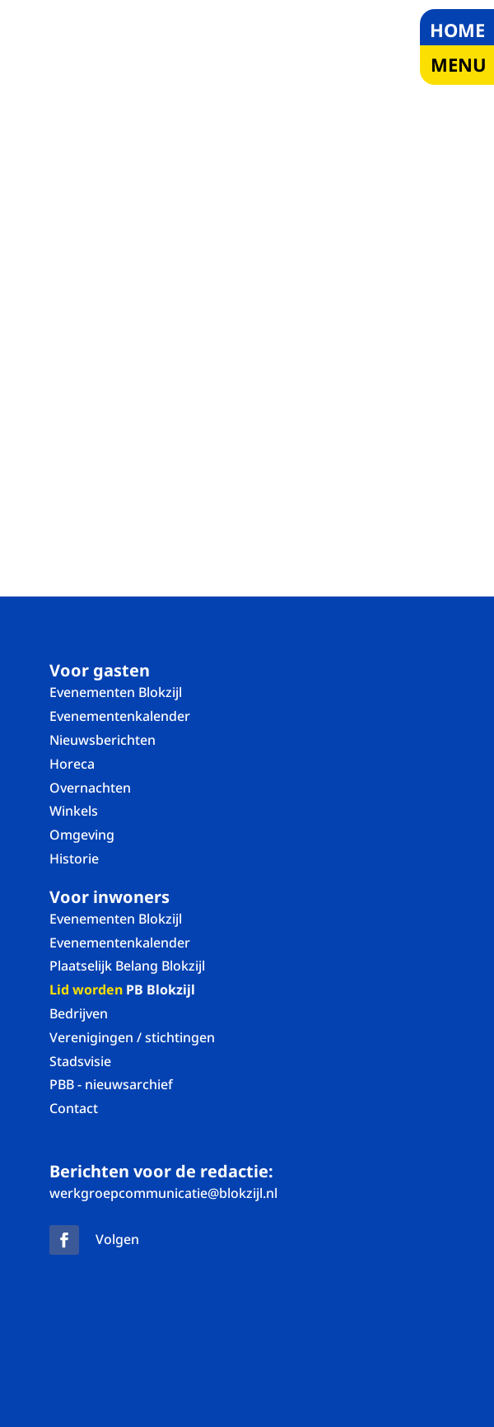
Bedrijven (78, 1013)
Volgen (117, 1239)
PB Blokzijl (122, 989)
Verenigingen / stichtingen (132, 1037)
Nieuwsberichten (102, 740)
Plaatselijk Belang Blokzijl (127, 966)
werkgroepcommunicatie (163, 1193)
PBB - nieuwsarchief (111, 1084)
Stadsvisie (80, 1061)
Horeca (72, 764)
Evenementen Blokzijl (115, 692)
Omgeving (81, 835)
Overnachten (90, 788)
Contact (73, 1108)
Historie (74, 858)
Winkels (73, 811)
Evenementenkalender (119, 716)
